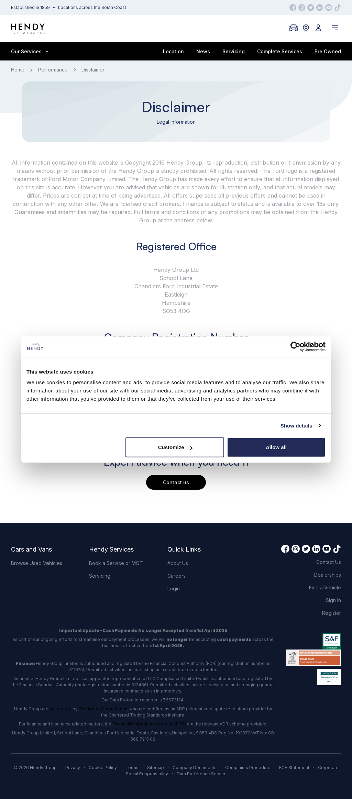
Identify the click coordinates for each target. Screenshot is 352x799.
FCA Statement (294, 767)
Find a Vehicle (325, 587)
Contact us (176, 482)
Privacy (72, 767)
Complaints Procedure (248, 767)
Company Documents (195, 767)
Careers (176, 576)
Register (331, 613)
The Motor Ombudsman (103, 708)
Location (173, 51)
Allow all (276, 447)
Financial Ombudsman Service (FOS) (149, 723)
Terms (132, 767)
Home (17, 70)
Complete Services (279, 51)
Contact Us (328, 562)
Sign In (333, 600)
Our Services (29, 51)
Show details (296, 425)
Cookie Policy (103, 767)
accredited (61, 708)
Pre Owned (328, 51)
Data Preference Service (202, 773)
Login (173, 588)
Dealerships (327, 575)
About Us (177, 563)
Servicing (233, 51)
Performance (53, 70)
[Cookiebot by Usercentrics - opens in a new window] (295, 346)
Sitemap (155, 767)
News (203, 51)
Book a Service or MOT (116, 563)
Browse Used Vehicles (36, 563)
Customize (175, 447)
